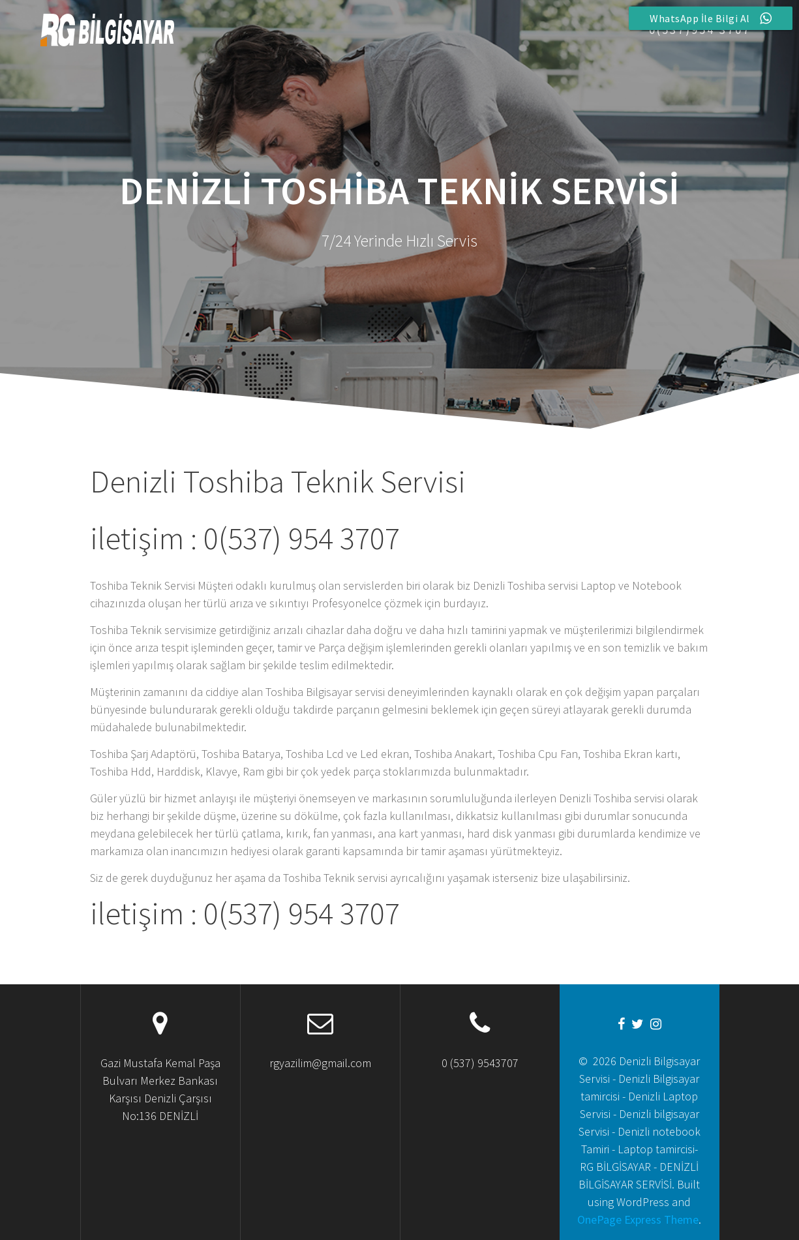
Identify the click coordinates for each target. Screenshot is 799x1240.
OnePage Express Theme (638, 1219)
